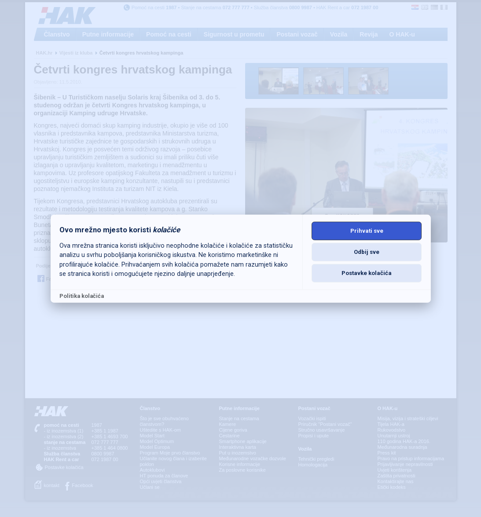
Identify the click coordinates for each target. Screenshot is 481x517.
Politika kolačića (81, 296)
